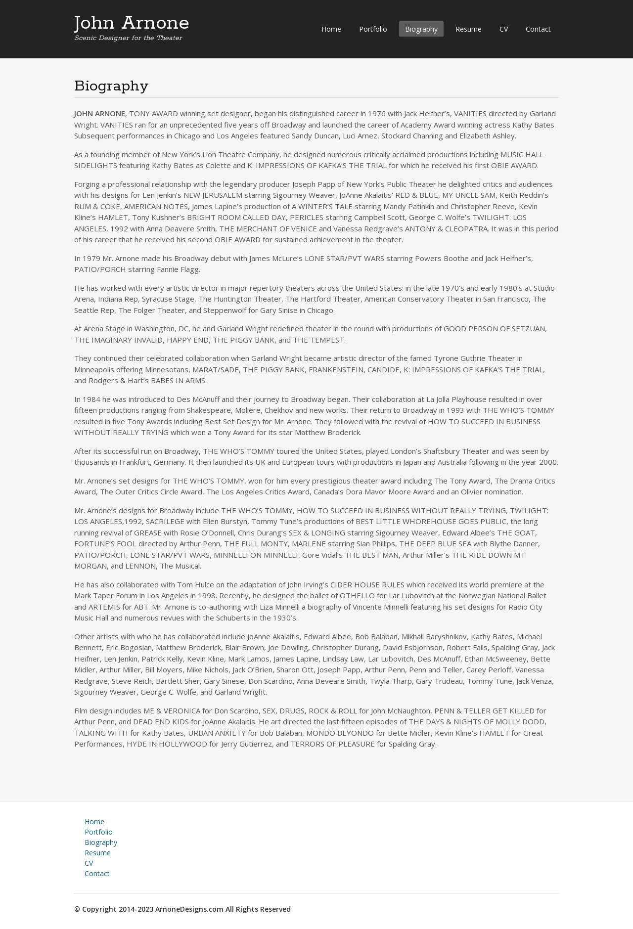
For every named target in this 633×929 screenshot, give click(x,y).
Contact (538, 29)
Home (331, 29)
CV (503, 29)
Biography (421, 29)
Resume (468, 29)
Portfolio (373, 29)
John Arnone (131, 23)
